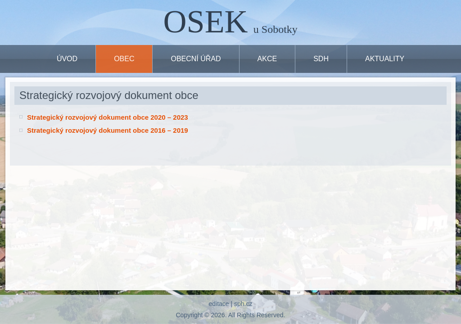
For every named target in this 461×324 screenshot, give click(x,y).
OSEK (205, 22)
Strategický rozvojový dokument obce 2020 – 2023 (107, 117)
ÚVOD (67, 59)
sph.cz (243, 303)
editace (218, 303)
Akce (267, 59)
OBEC (124, 59)
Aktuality (384, 59)
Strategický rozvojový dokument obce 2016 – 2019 (107, 130)
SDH (321, 59)
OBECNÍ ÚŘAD (196, 59)
